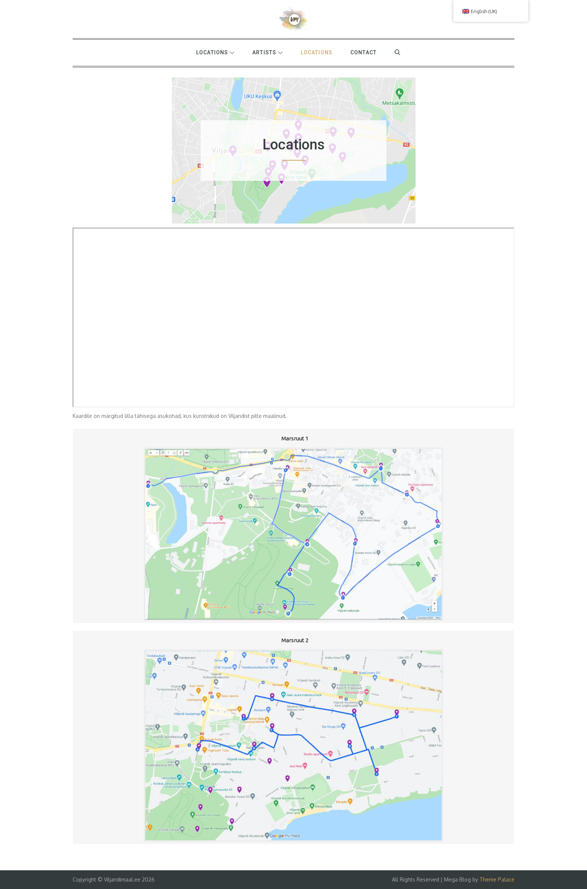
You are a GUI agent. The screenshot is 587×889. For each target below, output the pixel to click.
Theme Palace (497, 879)
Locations (215, 52)
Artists (267, 52)
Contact (363, 52)
